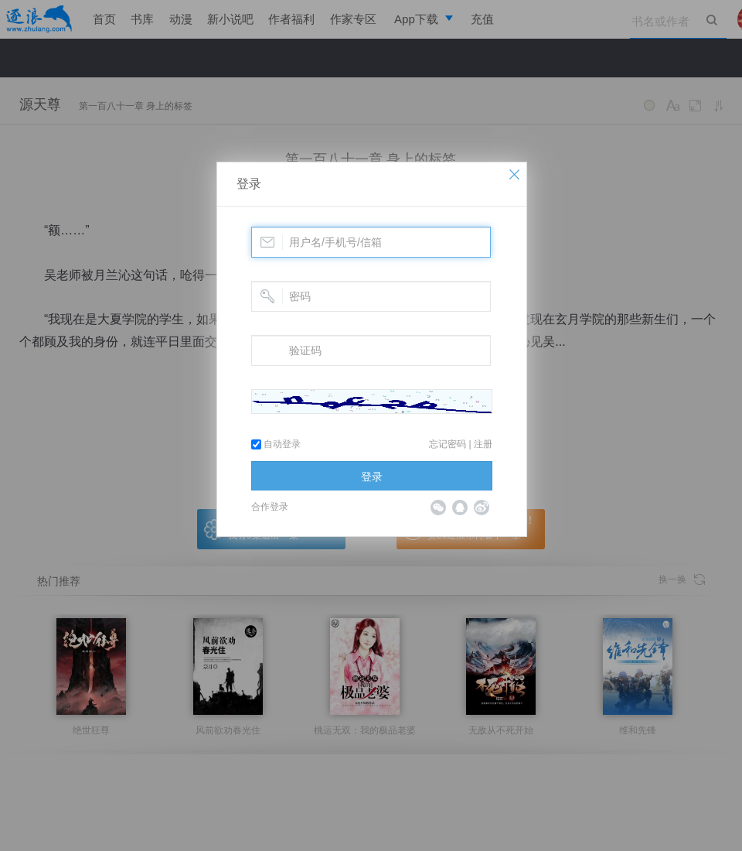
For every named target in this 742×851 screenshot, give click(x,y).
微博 (481, 507)
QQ (460, 507)
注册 (483, 444)
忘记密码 (447, 444)
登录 (249, 183)
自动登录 (276, 444)
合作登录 (269, 506)
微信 (438, 507)
